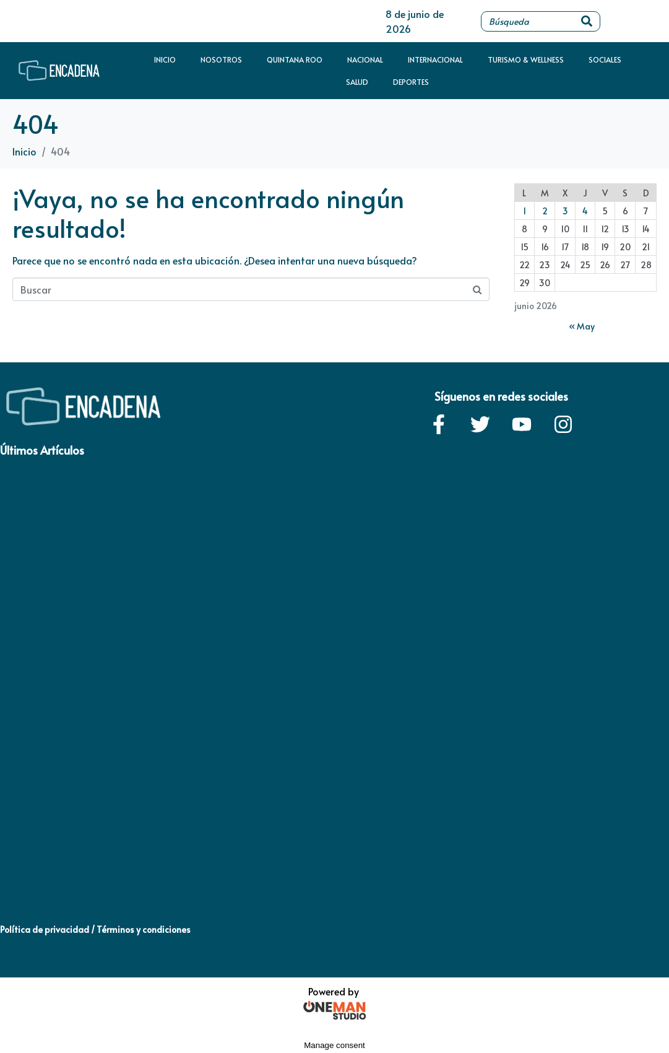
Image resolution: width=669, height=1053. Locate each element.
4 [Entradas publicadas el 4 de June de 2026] (585, 211)
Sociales (605, 59)
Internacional (435, 59)
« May (582, 326)
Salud (357, 82)
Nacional (365, 59)
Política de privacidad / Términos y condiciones (95, 929)
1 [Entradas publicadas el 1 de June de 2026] (524, 211)
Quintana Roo (294, 59)
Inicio (165, 59)
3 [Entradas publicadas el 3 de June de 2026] (565, 211)
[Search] (587, 21)
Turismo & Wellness (526, 59)
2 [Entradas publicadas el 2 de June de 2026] (545, 211)
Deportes (411, 82)
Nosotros (221, 59)
